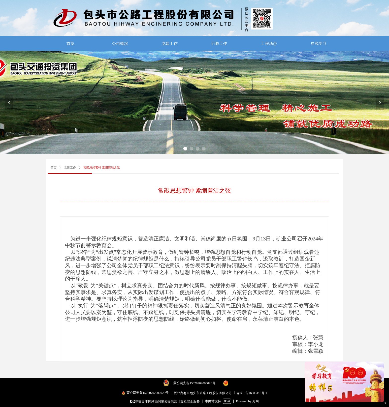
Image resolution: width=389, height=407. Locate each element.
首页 (54, 167)
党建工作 (70, 167)
